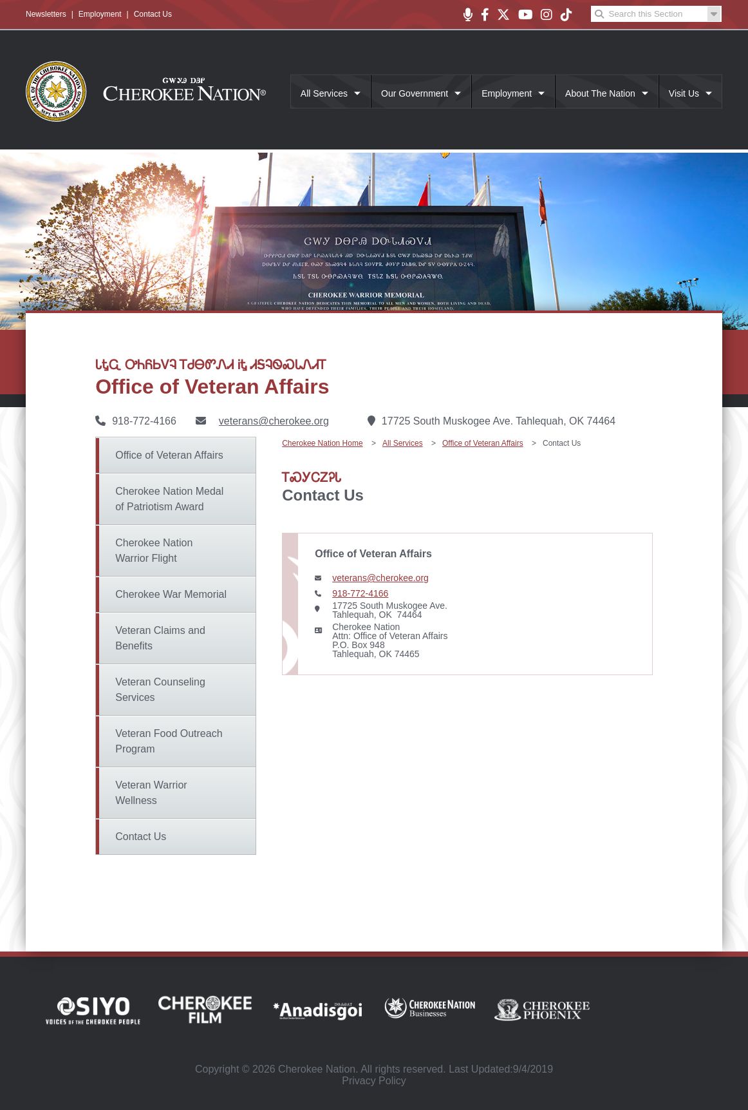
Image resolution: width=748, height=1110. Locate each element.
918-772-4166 (360, 593)
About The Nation (600, 93)
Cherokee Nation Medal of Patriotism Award (169, 499)
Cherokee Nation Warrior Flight (153, 550)
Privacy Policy (374, 1080)
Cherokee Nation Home (322, 443)
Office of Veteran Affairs (169, 455)
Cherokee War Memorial (171, 594)
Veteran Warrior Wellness (151, 793)
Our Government (414, 93)
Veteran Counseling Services (160, 689)
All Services (324, 93)
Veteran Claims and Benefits (160, 638)
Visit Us (684, 93)
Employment (100, 14)
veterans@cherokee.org (274, 421)
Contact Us (153, 14)
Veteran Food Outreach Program (168, 741)
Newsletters (46, 14)
